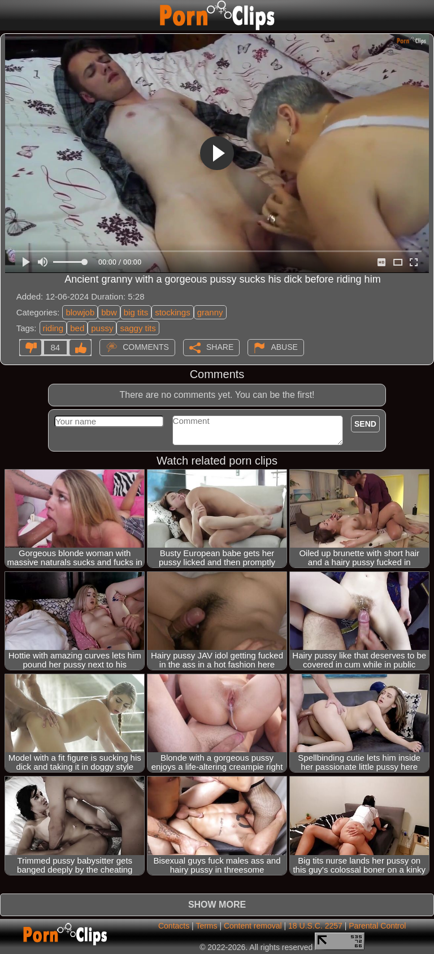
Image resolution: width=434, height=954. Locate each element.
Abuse (284, 346)
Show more (217, 904)
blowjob (80, 312)
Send (365, 423)
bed (77, 328)
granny (210, 312)
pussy (102, 328)
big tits (136, 312)
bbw (109, 312)
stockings (172, 312)
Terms (206, 925)
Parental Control (377, 925)
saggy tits (137, 328)
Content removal (253, 925)
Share (219, 346)
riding (53, 328)
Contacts (173, 925)
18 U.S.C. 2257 (315, 925)
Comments (146, 346)
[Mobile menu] (10, 15)
